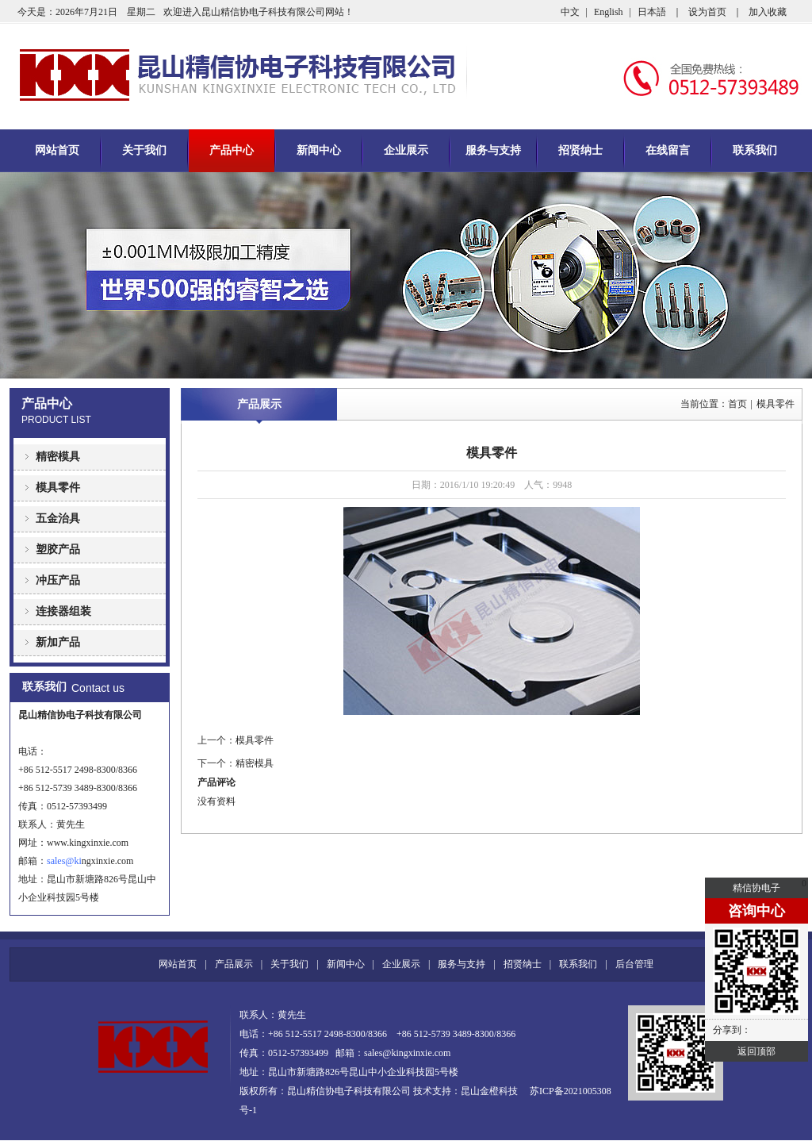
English (608, 11)
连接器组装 (63, 611)
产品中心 (231, 150)
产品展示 (259, 404)
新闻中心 (319, 150)
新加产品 (58, 642)
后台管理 (634, 964)
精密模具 (58, 457)
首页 (737, 403)
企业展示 (406, 150)
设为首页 (707, 11)
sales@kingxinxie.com (407, 1052)
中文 (570, 11)
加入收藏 (768, 11)
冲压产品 (58, 580)
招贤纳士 (580, 150)
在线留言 (667, 150)
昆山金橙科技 (489, 1091)
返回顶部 (756, 1051)
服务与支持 (493, 150)
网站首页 (57, 150)
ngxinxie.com (103, 860)
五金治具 (58, 518)
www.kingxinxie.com (87, 842)
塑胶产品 (58, 549)
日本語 (652, 11)
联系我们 (755, 150)
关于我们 (144, 150)
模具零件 (58, 488)
